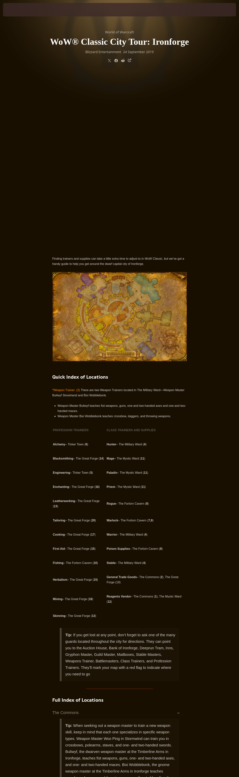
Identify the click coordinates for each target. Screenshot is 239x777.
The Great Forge (67, 653)
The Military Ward (68, 636)
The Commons (65, 537)
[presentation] (14, 9)
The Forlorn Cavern (69, 644)
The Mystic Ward (67, 649)
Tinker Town (63, 640)
